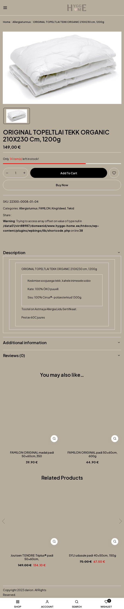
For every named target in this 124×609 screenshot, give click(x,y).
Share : (7, 215)
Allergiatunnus (22, 21)
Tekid (70, 208)
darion (29, 590)
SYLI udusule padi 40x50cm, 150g (92, 555)
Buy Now (62, 185)
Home (6, 21)
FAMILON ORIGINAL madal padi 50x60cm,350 (32, 454)
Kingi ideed (59, 208)
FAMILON (44, 208)
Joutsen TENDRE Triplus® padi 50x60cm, (32, 557)
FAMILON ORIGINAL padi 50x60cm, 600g (92, 454)
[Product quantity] (15, 172)
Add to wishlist (114, 173)
